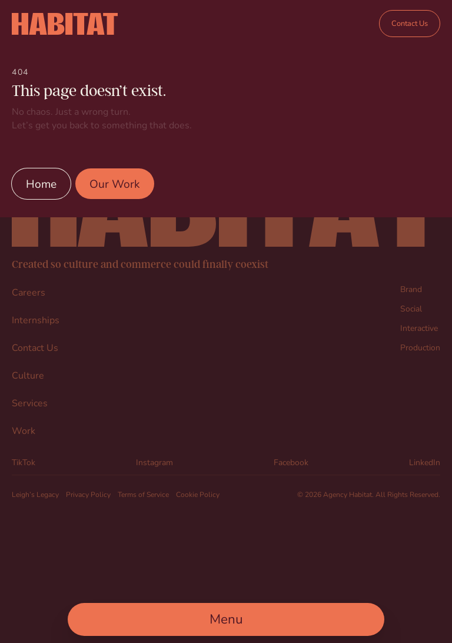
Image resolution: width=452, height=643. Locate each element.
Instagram (154, 462)
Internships (35, 319)
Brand (411, 288)
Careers (28, 292)
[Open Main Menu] (226, 619)
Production (420, 347)
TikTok (23, 462)
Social (411, 308)
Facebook (291, 462)
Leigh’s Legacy (35, 494)
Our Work (114, 183)
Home (41, 183)
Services (30, 402)
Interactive (419, 327)
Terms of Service (143, 494)
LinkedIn (424, 462)
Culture (28, 375)
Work (23, 430)
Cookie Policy (198, 494)
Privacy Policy (88, 494)
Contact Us (409, 23)
